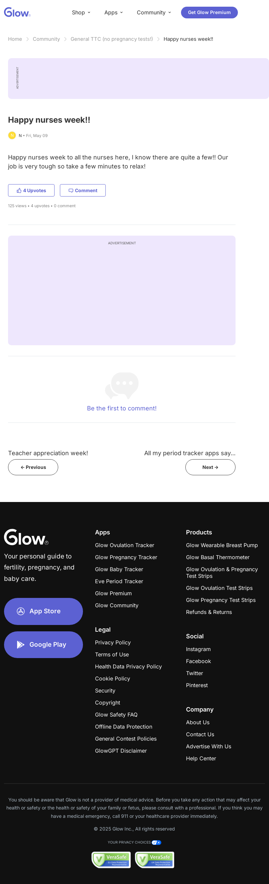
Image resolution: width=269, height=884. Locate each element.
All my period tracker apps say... (190, 453)
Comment (82, 190)
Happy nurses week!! (188, 39)
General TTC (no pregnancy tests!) (112, 39)
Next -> (210, 467)
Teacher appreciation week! (48, 453)
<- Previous (33, 467)
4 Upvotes (31, 190)
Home (15, 39)
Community (46, 39)
